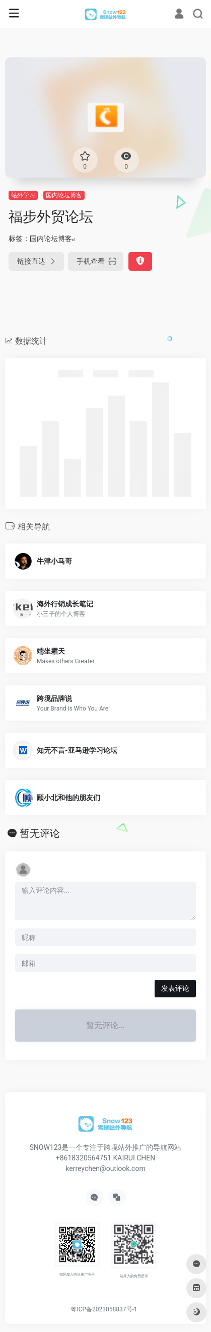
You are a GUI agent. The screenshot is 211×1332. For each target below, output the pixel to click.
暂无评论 (40, 833)
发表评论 (175, 988)
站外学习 (23, 195)
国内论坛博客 (64, 195)
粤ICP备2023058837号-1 (104, 1309)
